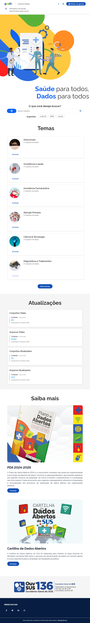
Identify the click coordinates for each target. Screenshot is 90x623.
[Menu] (6, 9)
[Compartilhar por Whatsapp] (24, 610)
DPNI (52, 117)
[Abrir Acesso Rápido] (58, 4)
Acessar (15, 154)
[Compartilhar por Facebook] (6, 610)
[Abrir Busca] (63, 4)
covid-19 (43, 117)
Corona (60, 117)
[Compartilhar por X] (12, 610)
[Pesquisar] (80, 111)
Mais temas (45, 287)
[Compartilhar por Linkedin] (18, 610)
